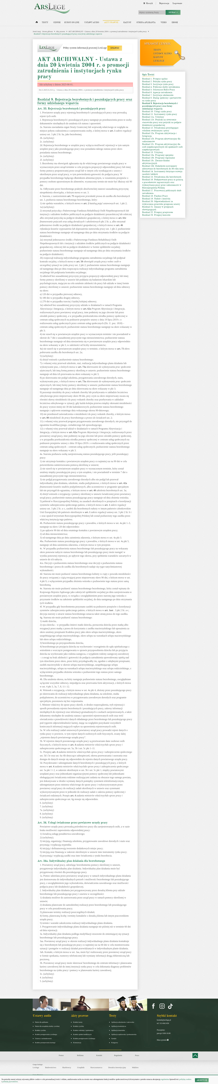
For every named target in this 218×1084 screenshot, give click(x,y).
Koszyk (148, 3)
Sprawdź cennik (157, 43)
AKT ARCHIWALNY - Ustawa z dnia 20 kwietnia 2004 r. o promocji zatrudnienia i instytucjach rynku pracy (107, 31)
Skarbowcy (66, 1067)
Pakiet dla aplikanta (41, 1022)
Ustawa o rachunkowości (43, 1038)
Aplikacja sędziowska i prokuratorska (123, 1034)
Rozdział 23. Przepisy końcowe (156, 215)
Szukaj (173, 12)
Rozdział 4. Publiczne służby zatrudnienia (161, 87)
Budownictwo (50, 1067)
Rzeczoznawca (96, 1067)
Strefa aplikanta (145, 22)
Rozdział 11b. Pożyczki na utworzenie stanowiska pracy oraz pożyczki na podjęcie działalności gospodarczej (161, 122)
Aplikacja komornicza (118, 1026)
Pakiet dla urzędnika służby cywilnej (47, 1026)
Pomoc (61, 1055)
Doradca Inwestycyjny (117, 1067)
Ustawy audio (91, 22)
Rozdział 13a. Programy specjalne (157, 155)
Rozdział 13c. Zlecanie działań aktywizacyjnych (156, 162)
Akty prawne (111, 22)
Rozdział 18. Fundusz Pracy (155, 196)
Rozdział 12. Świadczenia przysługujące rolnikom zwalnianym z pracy (160, 129)
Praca (137, 1055)
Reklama (80, 1055)
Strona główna (47, 31)
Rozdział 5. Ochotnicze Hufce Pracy (158, 89)
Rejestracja (164, 3)
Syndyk (113, 1038)
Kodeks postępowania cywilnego (46, 1034)
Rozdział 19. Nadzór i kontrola (156, 198)
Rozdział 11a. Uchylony (153, 117)
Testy (45, 22)
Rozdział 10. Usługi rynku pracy (157, 111)
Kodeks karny (77, 1022)
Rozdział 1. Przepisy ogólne (154, 79)
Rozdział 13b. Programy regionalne (158, 158)
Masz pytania (162, 1040)
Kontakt (99, 1055)
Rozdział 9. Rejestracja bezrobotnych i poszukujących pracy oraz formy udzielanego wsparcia (68, 34)
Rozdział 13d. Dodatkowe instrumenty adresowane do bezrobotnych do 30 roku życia (163, 167)
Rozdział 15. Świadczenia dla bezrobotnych (161, 177)
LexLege (159, 60)
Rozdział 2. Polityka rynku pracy (157, 81)
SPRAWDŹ (114, 48)
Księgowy (114, 1042)
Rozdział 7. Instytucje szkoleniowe (157, 95)
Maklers (135, 1067)
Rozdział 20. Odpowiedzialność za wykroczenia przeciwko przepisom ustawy (161, 202)
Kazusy (127, 22)
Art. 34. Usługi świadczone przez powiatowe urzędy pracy (72, 822)
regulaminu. (165, 1079)
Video (164, 22)
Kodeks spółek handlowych (82, 1034)
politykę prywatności (10, 1082)
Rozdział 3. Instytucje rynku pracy (157, 84)
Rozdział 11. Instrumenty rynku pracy (159, 114)
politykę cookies (185, 1079)
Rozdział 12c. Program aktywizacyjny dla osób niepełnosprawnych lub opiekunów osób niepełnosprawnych (162, 147)
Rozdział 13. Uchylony (152, 152)
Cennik (57, 22)
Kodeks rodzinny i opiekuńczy (83, 1030)
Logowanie (177, 3)
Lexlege (36, 1067)
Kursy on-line (71, 22)
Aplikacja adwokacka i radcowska (122, 1022)
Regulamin (118, 1055)
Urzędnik (80, 1067)
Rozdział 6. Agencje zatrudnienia (157, 92)
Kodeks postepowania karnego (45, 1042)
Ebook (175, 22)
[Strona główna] (36, 23)
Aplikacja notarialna (118, 1030)
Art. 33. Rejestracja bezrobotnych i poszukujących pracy (71, 108)
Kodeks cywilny (40, 1030)
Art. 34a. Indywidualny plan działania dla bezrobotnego (71, 861)
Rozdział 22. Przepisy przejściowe (157, 212)
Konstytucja (77, 1042)
